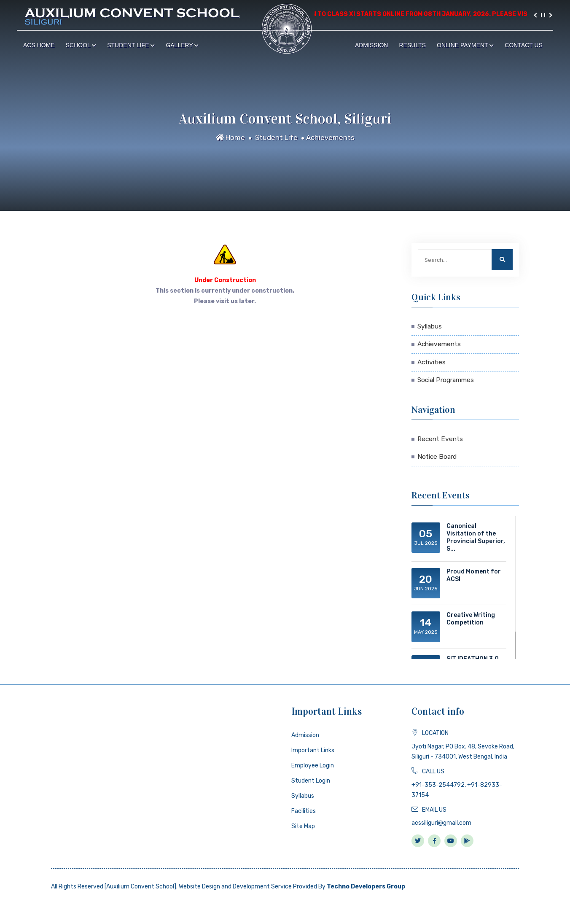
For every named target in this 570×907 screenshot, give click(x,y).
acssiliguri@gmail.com (441, 822)
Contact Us (524, 45)
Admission (371, 45)
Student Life (131, 45)
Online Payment (465, 45)
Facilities (303, 811)
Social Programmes (445, 380)
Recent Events (440, 439)
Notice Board (437, 456)
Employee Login (312, 765)
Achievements (330, 137)
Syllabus (429, 326)
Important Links (312, 750)
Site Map (303, 826)
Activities (431, 362)
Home (230, 137)
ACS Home (39, 45)
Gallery (182, 45)
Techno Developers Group (366, 886)
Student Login (310, 780)
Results (412, 45)
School (81, 45)
